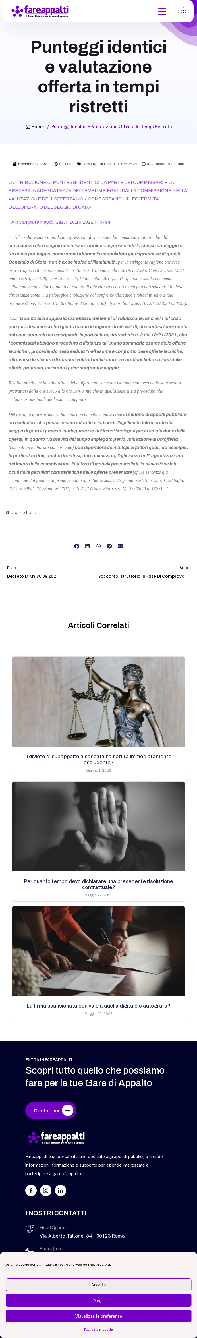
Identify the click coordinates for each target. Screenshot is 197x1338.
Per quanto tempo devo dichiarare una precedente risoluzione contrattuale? (98, 884)
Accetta (98, 1285)
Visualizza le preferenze (98, 1316)
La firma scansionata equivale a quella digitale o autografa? (98, 1006)
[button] (76, 546)
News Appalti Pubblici (101, 164)
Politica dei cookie (98, 1329)
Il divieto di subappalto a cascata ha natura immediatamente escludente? (98, 759)
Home (34, 126)
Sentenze (129, 164)
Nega (98, 1300)
